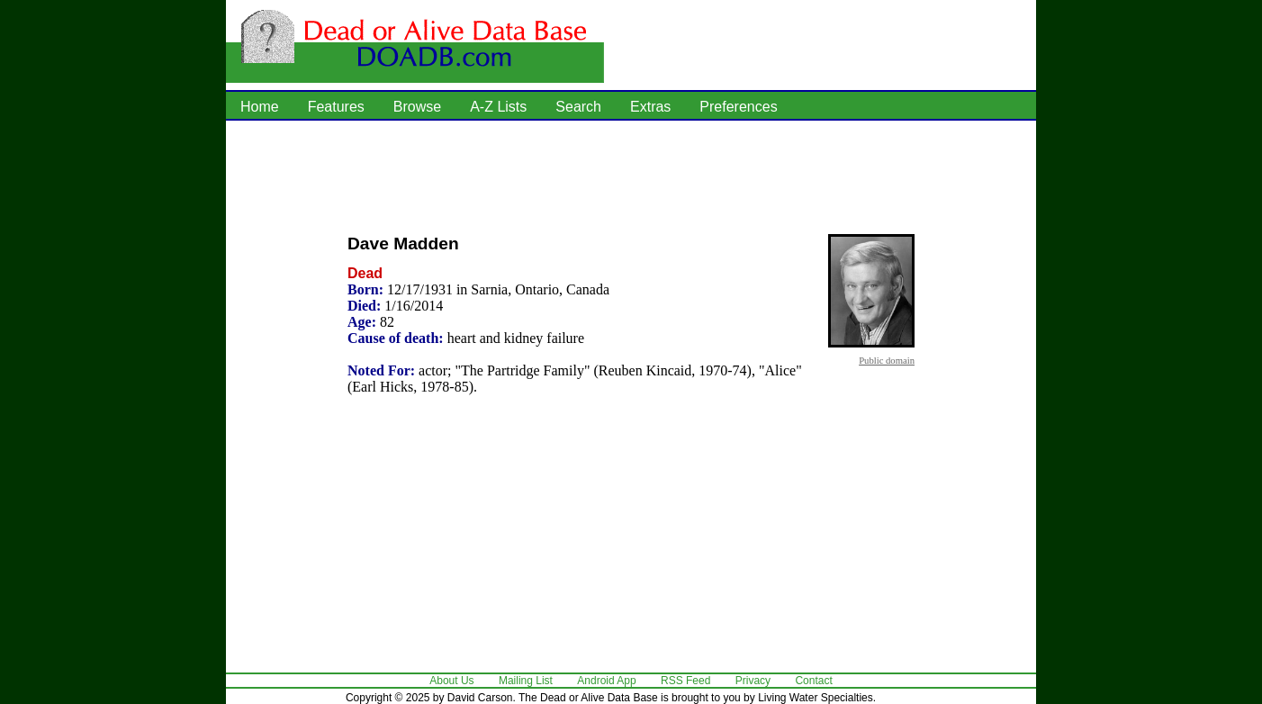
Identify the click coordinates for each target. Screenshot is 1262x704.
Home (259, 106)
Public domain (887, 360)
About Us (451, 680)
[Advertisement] (631, 175)
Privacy (753, 680)
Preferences (738, 106)
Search (578, 106)
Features (336, 106)
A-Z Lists (498, 106)
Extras (650, 106)
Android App (606, 680)
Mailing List (526, 680)
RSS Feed (685, 680)
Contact (813, 680)
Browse (417, 106)
